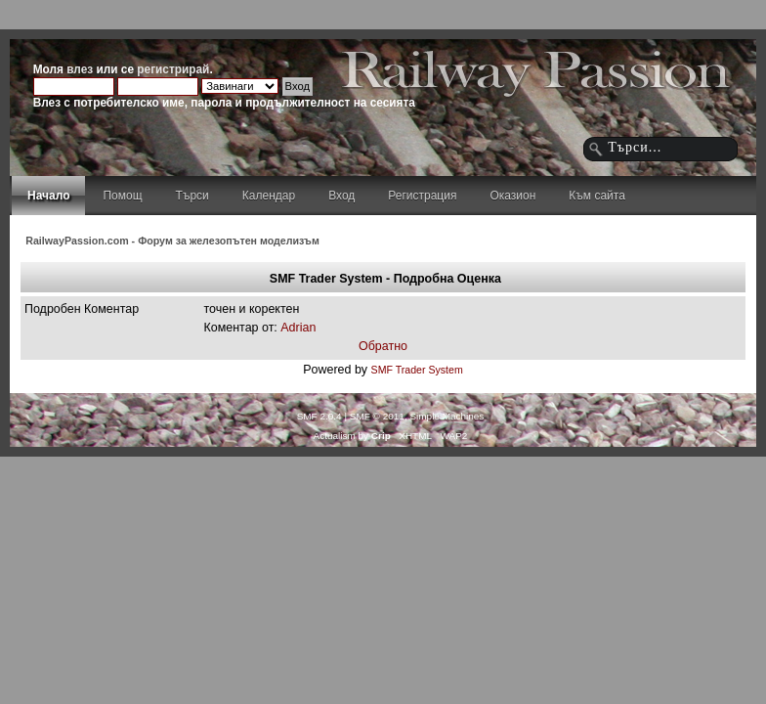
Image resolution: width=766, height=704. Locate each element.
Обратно (383, 346)
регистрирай (173, 69)
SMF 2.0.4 (319, 416)
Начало (48, 195)
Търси (192, 195)
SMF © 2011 (377, 416)
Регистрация (422, 195)
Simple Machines (446, 416)
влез (79, 69)
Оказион (512, 195)
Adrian (298, 327)
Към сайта (597, 195)
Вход (341, 195)
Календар (268, 195)
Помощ (122, 195)
